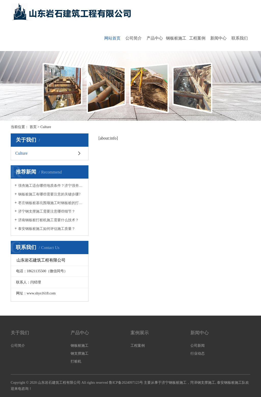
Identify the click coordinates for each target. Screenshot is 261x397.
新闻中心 (218, 38)
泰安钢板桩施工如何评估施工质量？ (46, 229)
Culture (21, 153)
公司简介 (133, 38)
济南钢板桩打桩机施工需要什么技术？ (48, 220)
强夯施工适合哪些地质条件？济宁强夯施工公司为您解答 (51, 186)
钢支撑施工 (79, 353)
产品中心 (155, 38)
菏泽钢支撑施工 (202, 382)
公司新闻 (197, 346)
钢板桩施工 (176, 38)
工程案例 (197, 38)
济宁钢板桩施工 (174, 382)
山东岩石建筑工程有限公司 (59, 382)
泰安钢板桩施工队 (231, 382)
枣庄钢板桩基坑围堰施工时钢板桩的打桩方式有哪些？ (51, 203)
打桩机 (76, 361)
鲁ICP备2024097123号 (126, 382)
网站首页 (112, 38)
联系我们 (239, 38)
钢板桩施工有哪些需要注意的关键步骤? (49, 194)
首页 (33, 127)
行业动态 (197, 353)
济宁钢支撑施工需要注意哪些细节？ (46, 211)
